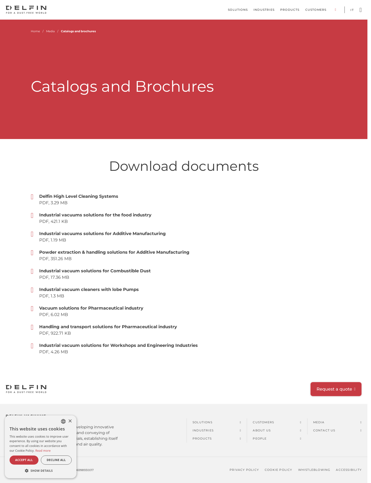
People (260, 438)
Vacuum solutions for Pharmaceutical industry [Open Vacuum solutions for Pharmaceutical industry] (91, 308)
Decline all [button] (56, 460)
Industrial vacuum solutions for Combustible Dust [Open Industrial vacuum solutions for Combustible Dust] (95, 271)
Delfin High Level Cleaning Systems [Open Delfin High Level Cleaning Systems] (78, 196)
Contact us (324, 430)
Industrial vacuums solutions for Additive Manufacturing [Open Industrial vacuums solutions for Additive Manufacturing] (102, 233)
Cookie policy (278, 470)
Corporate (335, 9)
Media (319, 422)
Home (35, 31)
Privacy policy (244, 470)
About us (262, 430)
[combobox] (63, 421)
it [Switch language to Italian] (352, 10)
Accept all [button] (24, 460)
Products (290, 9)
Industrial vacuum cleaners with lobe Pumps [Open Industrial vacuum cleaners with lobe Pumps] (89, 289)
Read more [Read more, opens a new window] (43, 451)
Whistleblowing (314, 470)
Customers (316, 9)
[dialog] (40, 446)
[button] (41, 470)
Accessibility (349, 470)
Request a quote (334, 389)
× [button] (70, 421)
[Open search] (361, 10)
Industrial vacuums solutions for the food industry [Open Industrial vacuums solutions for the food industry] (95, 215)
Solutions (238, 9)
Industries (263, 9)
